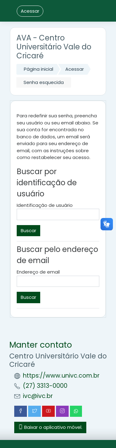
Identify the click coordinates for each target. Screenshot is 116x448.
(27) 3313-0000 (45, 386)
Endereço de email (38, 272)
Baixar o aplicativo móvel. (50, 427)
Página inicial (38, 69)
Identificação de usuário (45, 205)
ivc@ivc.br (38, 396)
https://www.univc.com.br (61, 375)
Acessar (30, 11)
